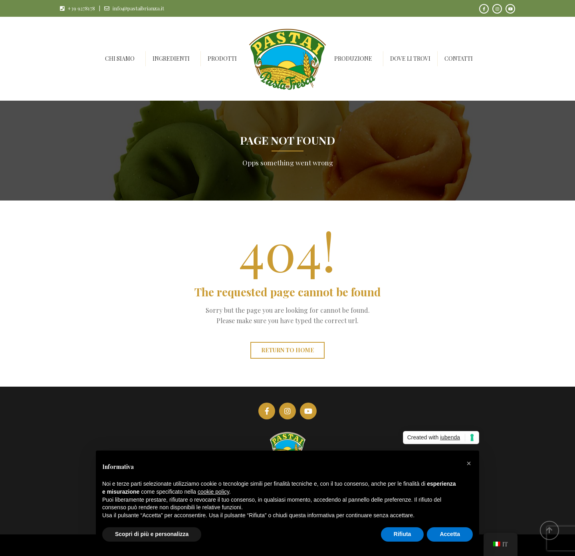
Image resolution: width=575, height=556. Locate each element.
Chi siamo (120, 58)
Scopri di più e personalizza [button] (151, 534)
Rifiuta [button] (402, 534)
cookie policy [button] (213, 491)
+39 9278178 (81, 8)
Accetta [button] (450, 534)
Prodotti (222, 58)
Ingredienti (171, 58)
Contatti (458, 58)
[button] (468, 463)
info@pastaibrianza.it (138, 8)
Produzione (353, 58)
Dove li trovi (410, 58)
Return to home (287, 350)
